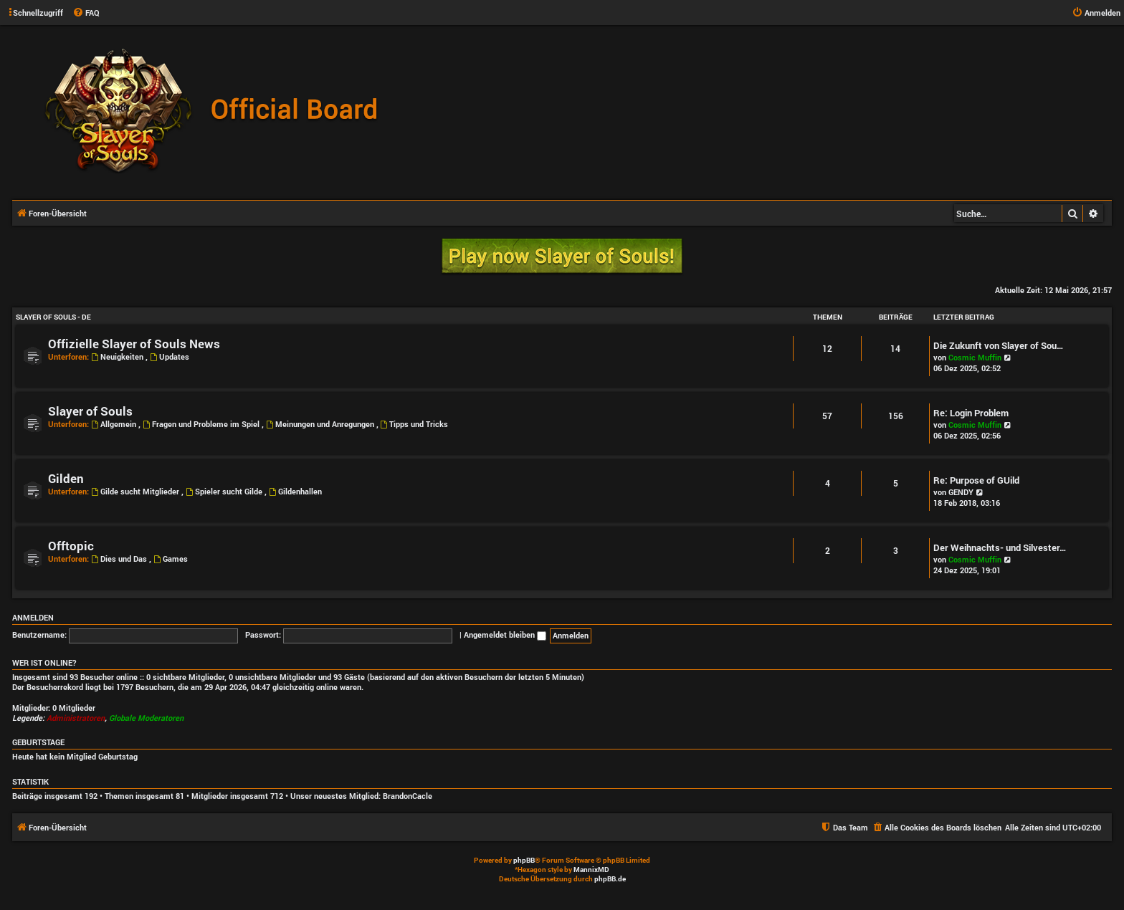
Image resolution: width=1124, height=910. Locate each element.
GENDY (960, 492)
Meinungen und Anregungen (321, 423)
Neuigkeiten (118, 356)
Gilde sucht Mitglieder (136, 491)
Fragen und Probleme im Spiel (202, 423)
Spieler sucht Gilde (225, 491)
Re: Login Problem (971, 412)
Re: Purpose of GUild (976, 480)
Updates (169, 356)
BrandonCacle (407, 796)
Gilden (66, 478)
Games (170, 558)
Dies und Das (120, 558)
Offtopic (71, 545)
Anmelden (33, 618)
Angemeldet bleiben (505, 634)
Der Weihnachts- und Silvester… (1000, 547)
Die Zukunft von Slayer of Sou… (998, 345)
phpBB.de (610, 878)
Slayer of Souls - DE (53, 317)
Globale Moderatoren (146, 718)
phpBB (524, 860)
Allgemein (114, 423)
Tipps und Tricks (415, 423)
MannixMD (591, 869)
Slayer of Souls (90, 410)
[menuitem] (86, 12)
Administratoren (76, 718)
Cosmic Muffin (974, 357)
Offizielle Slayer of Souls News (134, 343)
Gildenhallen (295, 491)
